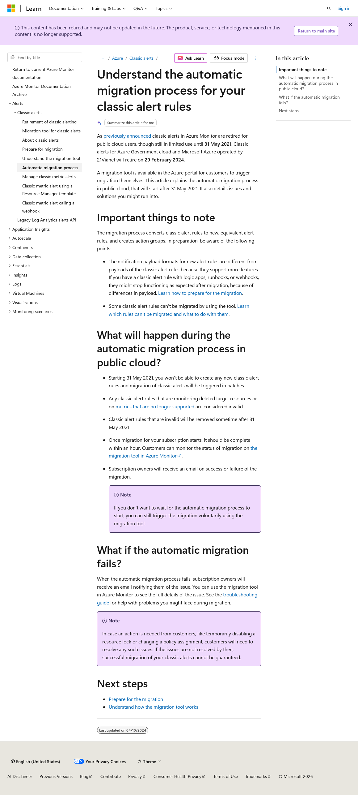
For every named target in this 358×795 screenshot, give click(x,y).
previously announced (127, 135)
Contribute (110, 776)
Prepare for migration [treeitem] (42, 149)
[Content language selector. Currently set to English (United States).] (35, 761)
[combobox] (44, 57)
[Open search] (329, 8)
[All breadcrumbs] (102, 58)
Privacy (135, 776)
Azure (117, 58)
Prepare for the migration (136, 699)
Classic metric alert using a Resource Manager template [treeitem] (49, 190)
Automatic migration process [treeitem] (50, 167)
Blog (84, 776)
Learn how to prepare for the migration (200, 293)
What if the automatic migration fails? (309, 99)
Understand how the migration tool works (153, 706)
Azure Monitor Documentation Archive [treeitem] (41, 90)
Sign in (344, 8)
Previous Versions (56, 776)
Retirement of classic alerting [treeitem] (49, 122)
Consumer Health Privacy (177, 776)
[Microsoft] (11, 8)
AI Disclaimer (19, 776)
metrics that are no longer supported (155, 406)
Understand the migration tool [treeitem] (51, 158)
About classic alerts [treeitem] (40, 140)
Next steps (289, 111)
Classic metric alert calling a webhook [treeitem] (48, 207)
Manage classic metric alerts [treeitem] (49, 176)
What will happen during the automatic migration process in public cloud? (308, 83)
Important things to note (302, 69)
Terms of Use (225, 776)
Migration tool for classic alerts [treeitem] (51, 131)
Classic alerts (141, 58)
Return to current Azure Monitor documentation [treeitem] (43, 73)
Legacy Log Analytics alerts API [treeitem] (46, 220)
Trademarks (256, 776)
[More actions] (255, 58)
